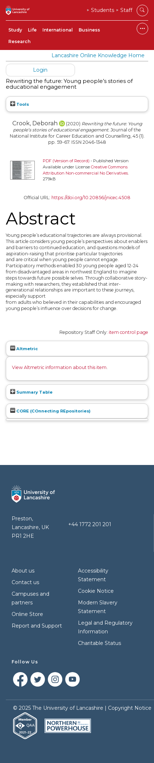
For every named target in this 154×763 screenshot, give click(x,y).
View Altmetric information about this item (59, 367)
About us (23, 570)
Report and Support (37, 625)
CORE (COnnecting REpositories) (50, 411)
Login (40, 70)
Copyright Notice (129, 708)
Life (32, 30)
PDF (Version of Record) (66, 160)
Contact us (25, 582)
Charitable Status (99, 643)
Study (15, 30)
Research (19, 41)
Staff (126, 10)
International (57, 30)
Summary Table (31, 392)
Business (89, 30)
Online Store (27, 614)
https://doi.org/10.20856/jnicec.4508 (90, 197)
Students (102, 10)
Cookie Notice (96, 591)
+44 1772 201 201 (89, 524)
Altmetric (24, 348)
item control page (128, 332)
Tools (19, 104)
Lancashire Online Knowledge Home (98, 55)
